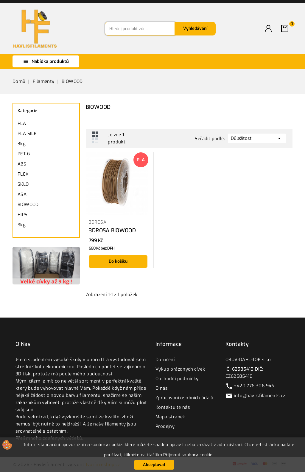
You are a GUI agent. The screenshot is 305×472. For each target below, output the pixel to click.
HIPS (23, 215)
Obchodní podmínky (177, 379)
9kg (22, 225)
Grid (95, 134)
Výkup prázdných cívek (180, 369)
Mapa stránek (170, 417)
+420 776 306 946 (254, 386)
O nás (161, 388)
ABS (22, 164)
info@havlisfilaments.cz (259, 396)
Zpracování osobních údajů (184, 398)
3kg (22, 144)
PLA (22, 123)
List (95, 140)
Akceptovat (154, 465)
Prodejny (165, 426)
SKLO (23, 184)
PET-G (24, 154)
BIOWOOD (28, 205)
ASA (22, 194)
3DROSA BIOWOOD (112, 230)
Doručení (165, 360)
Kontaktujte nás (172, 407)
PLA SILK (27, 134)
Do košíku (118, 261)
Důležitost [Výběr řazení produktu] (257, 138)
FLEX (23, 174)
